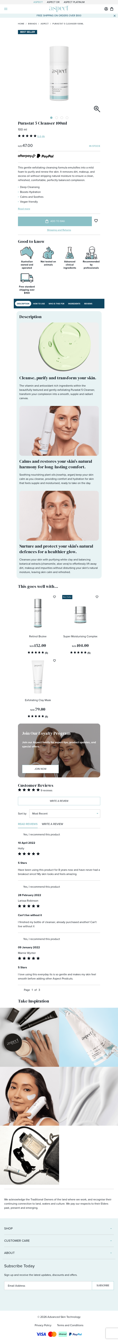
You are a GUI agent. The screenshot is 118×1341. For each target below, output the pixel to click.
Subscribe (103, 1285)
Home (21, 23)
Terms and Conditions (70, 1325)
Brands (32, 23)
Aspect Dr (53, 2)
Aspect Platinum (74, 2)
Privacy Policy (43, 1325)
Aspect (38, 2)
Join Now (40, 769)
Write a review (59, 801)
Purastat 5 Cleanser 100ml (68, 23)
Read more (24, 209)
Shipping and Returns (59, 230)
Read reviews (28, 824)
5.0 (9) (41, 136)
